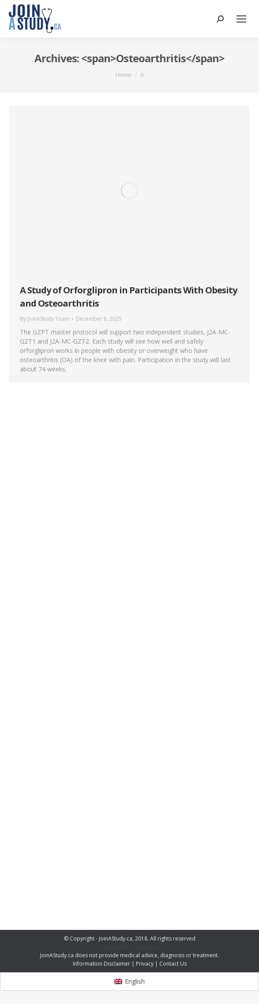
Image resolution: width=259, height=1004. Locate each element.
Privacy (145, 963)
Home (123, 75)
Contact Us (173, 963)
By (44, 318)
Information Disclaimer (101, 963)
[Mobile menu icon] (241, 19)
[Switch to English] (129, 981)
